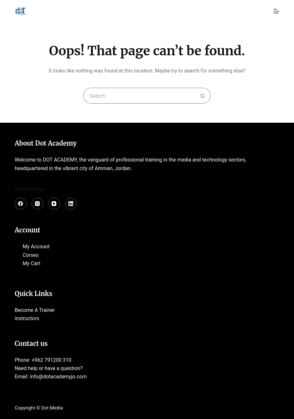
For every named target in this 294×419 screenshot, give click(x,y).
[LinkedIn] (71, 204)
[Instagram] (38, 204)
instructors (27, 318)
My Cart (31, 263)
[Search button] (203, 96)
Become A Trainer (35, 310)
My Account (36, 247)
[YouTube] (54, 204)
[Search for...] (139, 96)
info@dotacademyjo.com (58, 377)
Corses (30, 255)
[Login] (261, 11)
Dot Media (52, 408)
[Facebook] (21, 204)
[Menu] (276, 11)
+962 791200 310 (51, 360)
